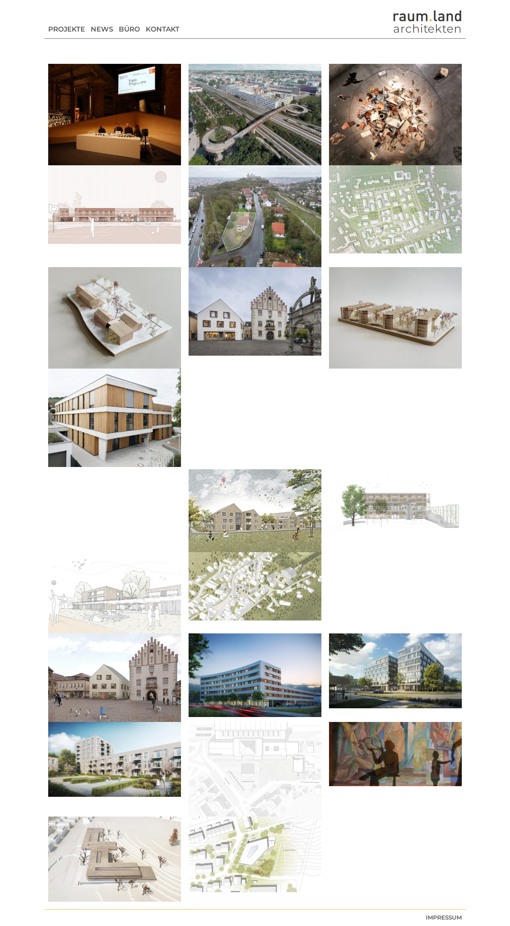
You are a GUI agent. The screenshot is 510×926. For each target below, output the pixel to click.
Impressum (444, 917)
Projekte (66, 29)
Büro (129, 29)
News (102, 29)
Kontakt (162, 29)
